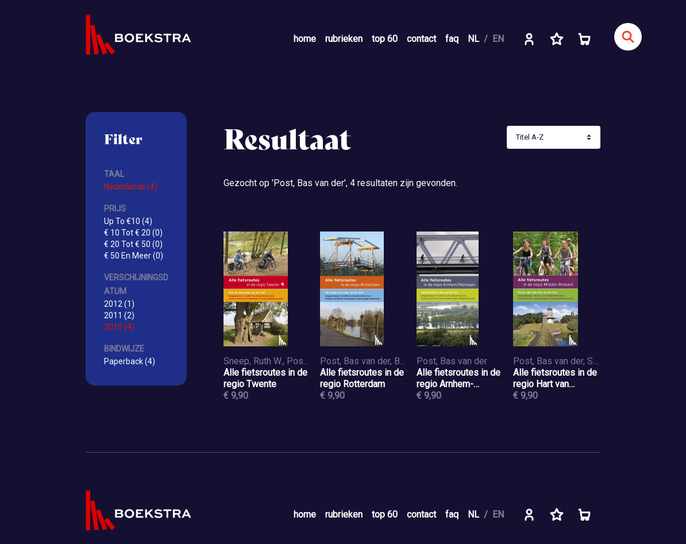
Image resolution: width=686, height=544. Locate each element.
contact (421, 38)
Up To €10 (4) (128, 221)
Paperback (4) (129, 361)
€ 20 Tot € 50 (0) (133, 244)
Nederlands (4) (130, 186)
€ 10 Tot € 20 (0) (133, 232)
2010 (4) (119, 326)
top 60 (385, 38)
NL (473, 38)
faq (451, 38)
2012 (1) (119, 303)
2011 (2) (119, 315)
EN (498, 38)
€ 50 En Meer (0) (133, 255)
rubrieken (344, 38)
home (305, 38)
